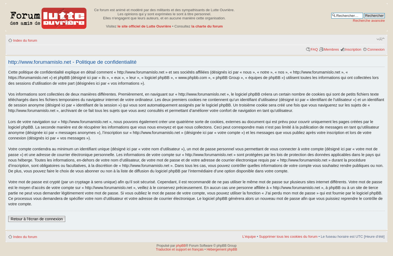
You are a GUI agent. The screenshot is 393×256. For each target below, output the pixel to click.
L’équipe (249, 236)
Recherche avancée (369, 21)
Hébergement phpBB (222, 249)
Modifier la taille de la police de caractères (381, 38)
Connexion (376, 49)
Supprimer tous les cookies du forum (288, 236)
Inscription (353, 49)
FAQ (314, 49)
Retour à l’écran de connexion (37, 219)
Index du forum (25, 40)
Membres (331, 49)
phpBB (181, 246)
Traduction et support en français (180, 249)
